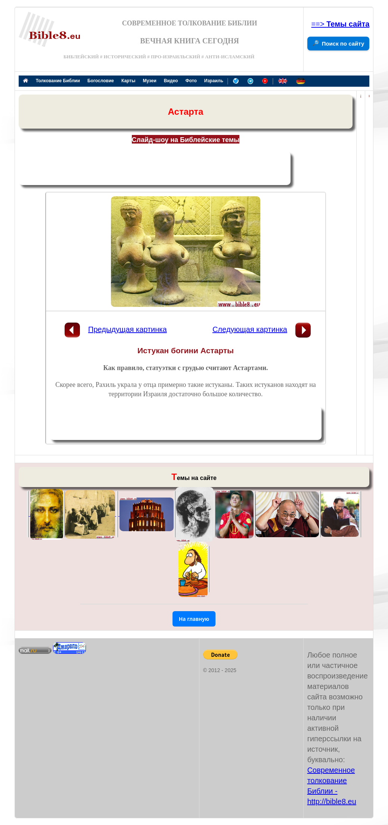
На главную (194, 618)
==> (340, 24)
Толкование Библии (58, 80)
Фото (190, 80)
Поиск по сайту (343, 43)
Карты (128, 80)
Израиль (213, 80)
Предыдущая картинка (127, 329)
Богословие (100, 80)
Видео (171, 80)
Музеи (149, 80)
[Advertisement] (155, 168)
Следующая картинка (249, 329)
